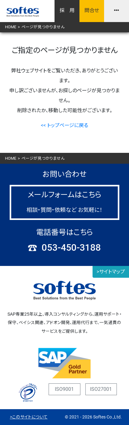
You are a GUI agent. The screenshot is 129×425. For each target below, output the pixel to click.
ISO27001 (101, 389)
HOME (10, 27)
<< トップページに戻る (64, 125)
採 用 (67, 10)
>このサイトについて (29, 416)
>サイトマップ (111, 272)
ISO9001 (64, 389)
